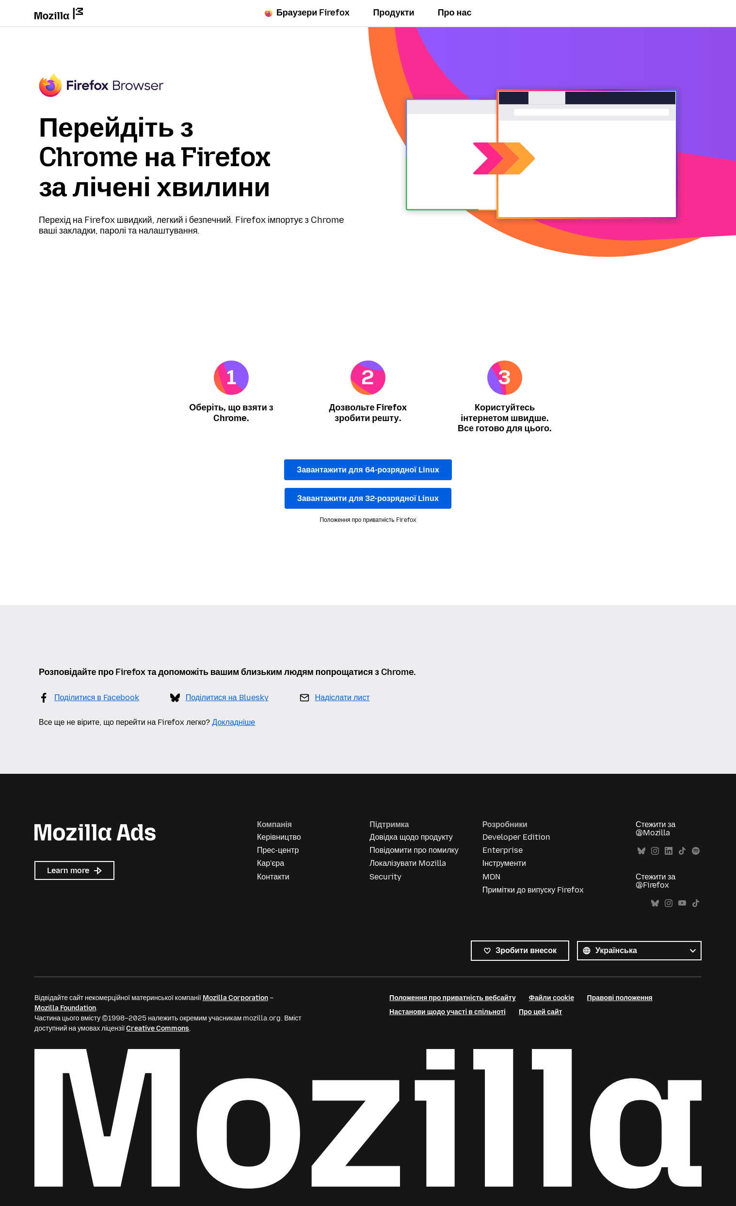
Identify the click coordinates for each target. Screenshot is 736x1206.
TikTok (682, 851)
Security (385, 876)
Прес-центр (278, 850)
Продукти (393, 13)
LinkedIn (668, 851)
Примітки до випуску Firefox (533, 889)
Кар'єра (270, 863)
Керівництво (279, 837)
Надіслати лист (342, 697)
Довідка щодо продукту (410, 837)
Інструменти (504, 863)
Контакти (273, 876)
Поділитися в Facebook (96, 697)
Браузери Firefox (307, 13)
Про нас (455, 13)
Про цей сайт (540, 1012)
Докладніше (233, 722)
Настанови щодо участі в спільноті (447, 1012)
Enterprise (502, 850)
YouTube (682, 903)
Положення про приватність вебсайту (452, 998)
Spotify (696, 851)
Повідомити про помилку (413, 850)
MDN (491, 876)
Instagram (655, 851)
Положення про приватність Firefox (368, 520)
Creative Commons (157, 1028)
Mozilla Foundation (65, 1008)
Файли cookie (551, 998)
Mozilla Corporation (235, 998)
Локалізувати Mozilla (407, 863)
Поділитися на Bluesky (227, 697)
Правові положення (620, 998)
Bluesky (641, 851)
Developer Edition (516, 837)
